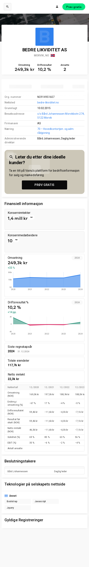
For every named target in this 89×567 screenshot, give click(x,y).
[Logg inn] (57, 6)
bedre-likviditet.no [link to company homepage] (48, 102)
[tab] (20, 86)
